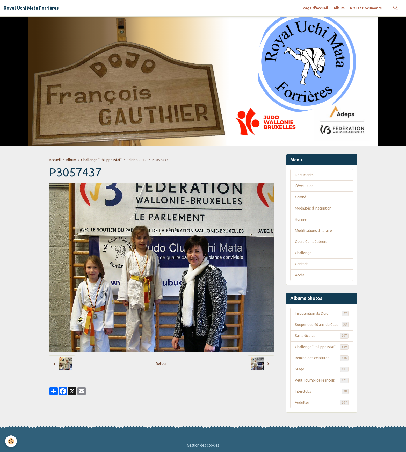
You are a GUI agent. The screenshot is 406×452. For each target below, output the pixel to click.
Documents (304, 175)
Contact (301, 264)
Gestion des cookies (203, 445)
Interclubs (322, 391)
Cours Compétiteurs (311, 242)
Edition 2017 (137, 160)
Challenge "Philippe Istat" (101, 160)
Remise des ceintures (322, 358)
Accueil (55, 160)
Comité (300, 197)
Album (339, 8)
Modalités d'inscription (313, 208)
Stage (322, 369)
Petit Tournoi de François (322, 380)
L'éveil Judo (304, 186)
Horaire (301, 219)
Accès (300, 275)
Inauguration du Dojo (322, 313)
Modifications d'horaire (313, 230)
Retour (161, 364)
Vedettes (322, 402)
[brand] (31, 8)
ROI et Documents (366, 8)
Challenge (303, 253)
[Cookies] (11, 441)
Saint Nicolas (322, 335)
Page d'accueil (315, 8)
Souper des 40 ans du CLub (322, 324)
